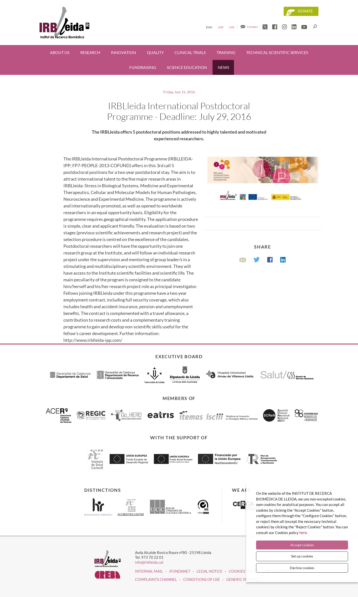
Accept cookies (302, 545)
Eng (209, 27)
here (303, 532)
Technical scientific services (277, 52)
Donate (305, 11)
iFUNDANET (179, 571)
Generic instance (243, 579)
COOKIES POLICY (244, 571)
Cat (231, 27)
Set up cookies (302, 556)
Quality (155, 52)
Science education (187, 67)
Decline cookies (302, 568)
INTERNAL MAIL (149, 571)
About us (59, 52)
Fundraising (142, 67)
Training (226, 52)
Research (90, 52)
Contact (252, 27)
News (223, 67)
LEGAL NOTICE (210, 571)
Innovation (123, 52)
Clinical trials (190, 52)
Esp (220, 27)
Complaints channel (156, 579)
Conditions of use (201, 579)
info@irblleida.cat (149, 562)
